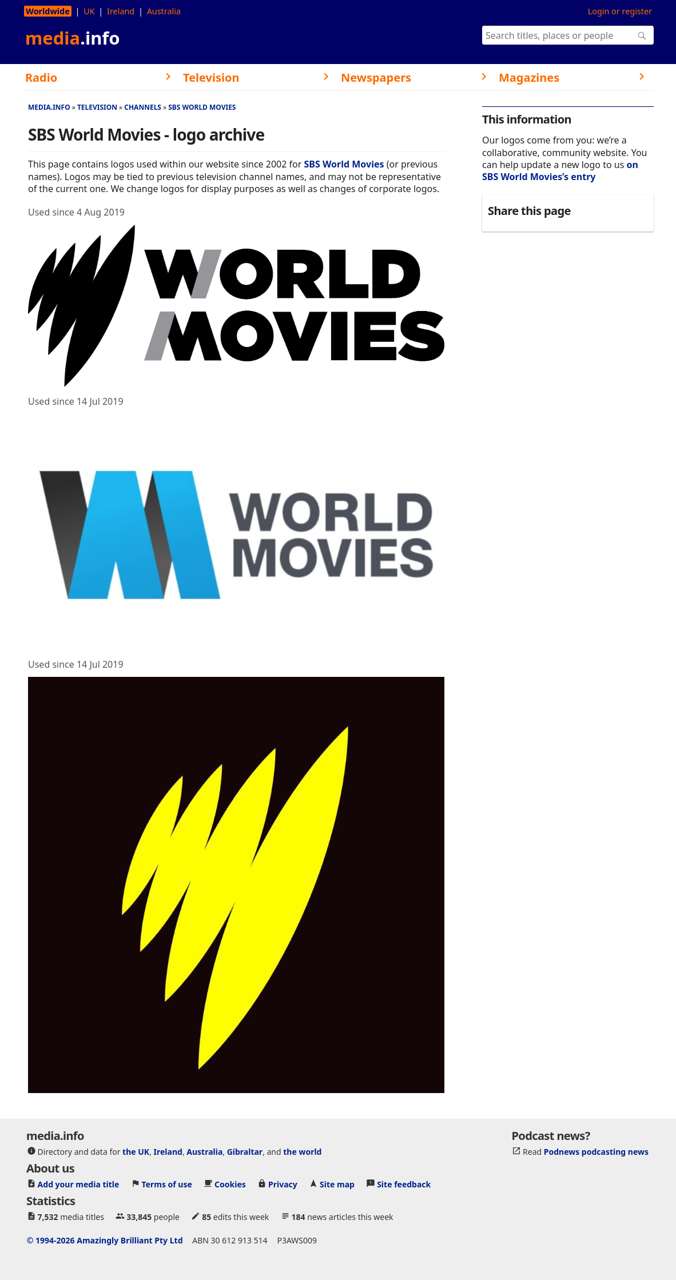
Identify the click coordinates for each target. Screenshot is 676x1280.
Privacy (282, 1184)
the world (302, 1151)
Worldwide (48, 11)
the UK (135, 1151)
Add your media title (79, 1184)
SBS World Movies (202, 107)
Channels (142, 107)
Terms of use (167, 1184)
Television (97, 107)
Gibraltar (245, 1151)
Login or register (620, 11)
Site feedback (404, 1184)
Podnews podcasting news (596, 1151)
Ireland (120, 11)
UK (88, 11)
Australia (164, 11)
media (72, 38)
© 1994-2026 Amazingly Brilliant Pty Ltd (105, 1240)
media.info (49, 107)
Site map (337, 1184)
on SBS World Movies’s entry (560, 170)
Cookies (230, 1184)
